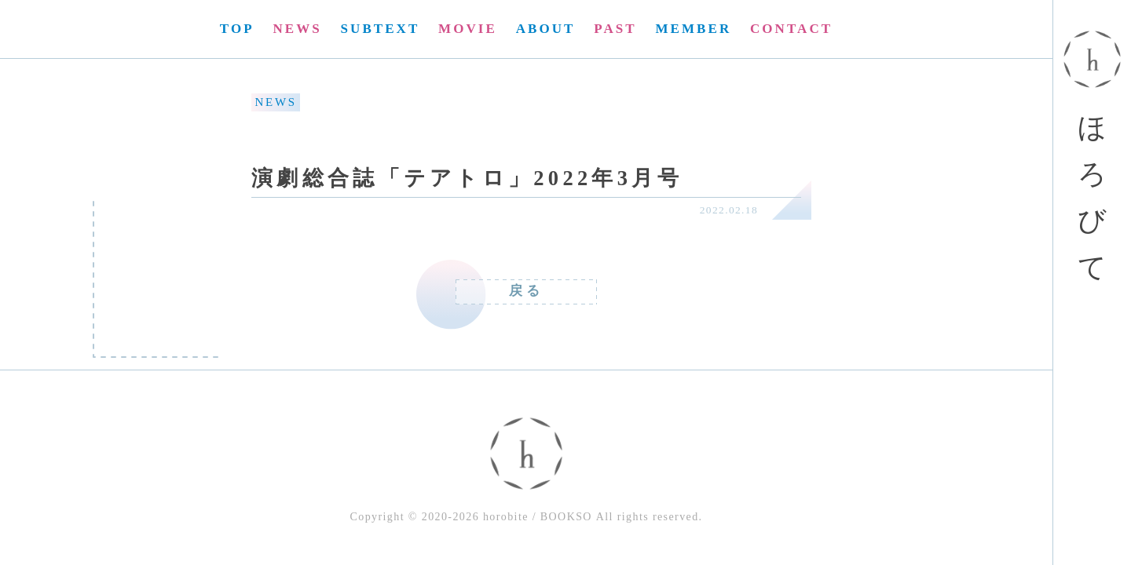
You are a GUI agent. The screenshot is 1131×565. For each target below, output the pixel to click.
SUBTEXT (380, 28)
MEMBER (693, 28)
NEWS (297, 28)
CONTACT (791, 28)
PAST (615, 28)
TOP (237, 28)
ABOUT (546, 28)
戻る (526, 290)
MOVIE (467, 28)
